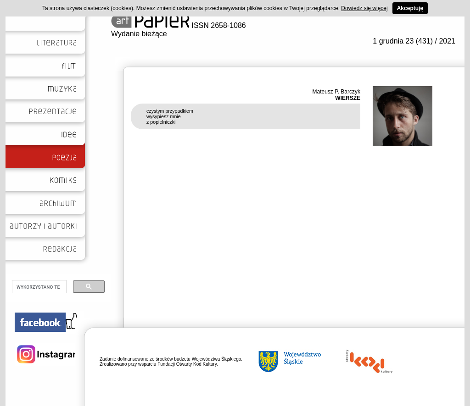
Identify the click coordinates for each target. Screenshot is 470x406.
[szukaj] (38, 287)
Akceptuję (410, 8)
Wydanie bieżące (139, 34)
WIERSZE (347, 98)
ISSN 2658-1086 (178, 25)
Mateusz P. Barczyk (336, 91)
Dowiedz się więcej (364, 8)
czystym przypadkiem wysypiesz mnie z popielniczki (169, 116)
